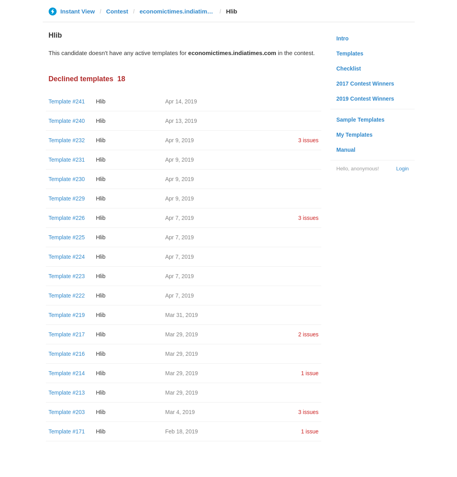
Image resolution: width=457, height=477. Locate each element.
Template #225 (67, 237)
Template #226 (67, 218)
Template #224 (67, 257)
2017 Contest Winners (365, 83)
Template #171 (67, 431)
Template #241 (67, 101)
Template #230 (67, 179)
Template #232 (67, 140)
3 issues (308, 140)
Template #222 (67, 295)
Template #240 (67, 121)
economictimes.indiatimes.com (177, 11)
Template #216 (67, 354)
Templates (349, 53)
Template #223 (67, 276)
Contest (117, 11)
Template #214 (67, 373)
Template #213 (67, 392)
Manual (345, 150)
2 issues (308, 334)
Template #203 (67, 412)
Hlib (101, 101)
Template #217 (67, 334)
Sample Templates (360, 119)
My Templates (354, 135)
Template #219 (67, 315)
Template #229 (67, 198)
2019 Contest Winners (365, 98)
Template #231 (67, 159)
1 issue (310, 373)
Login (402, 169)
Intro (342, 38)
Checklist (348, 68)
